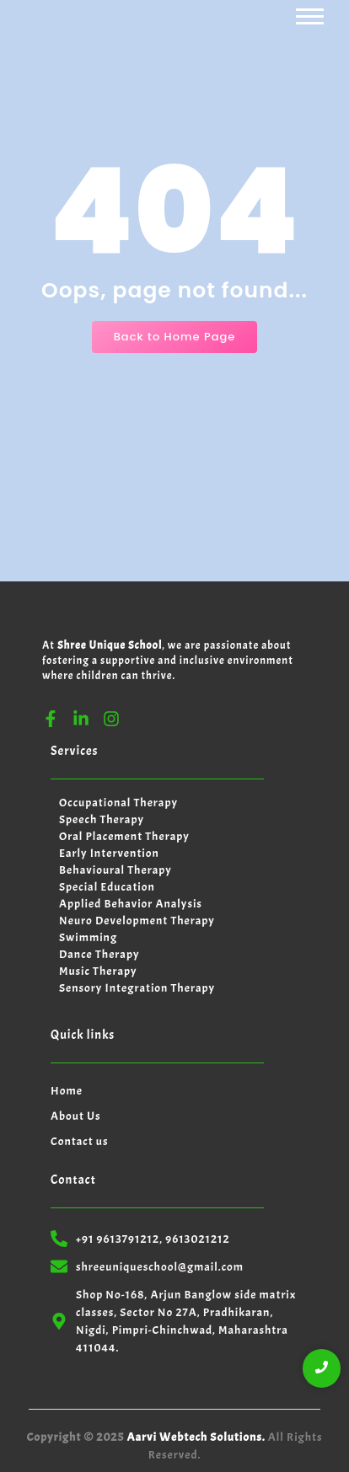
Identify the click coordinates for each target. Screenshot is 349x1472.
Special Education (107, 887)
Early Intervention (109, 853)
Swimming (88, 937)
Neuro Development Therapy (137, 920)
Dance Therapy (99, 954)
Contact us (80, 1141)
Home (67, 1091)
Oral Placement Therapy (124, 836)
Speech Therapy (101, 819)
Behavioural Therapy (115, 870)
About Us (76, 1116)
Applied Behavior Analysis (130, 904)
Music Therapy (98, 971)
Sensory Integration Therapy (137, 988)
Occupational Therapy (118, 802)
